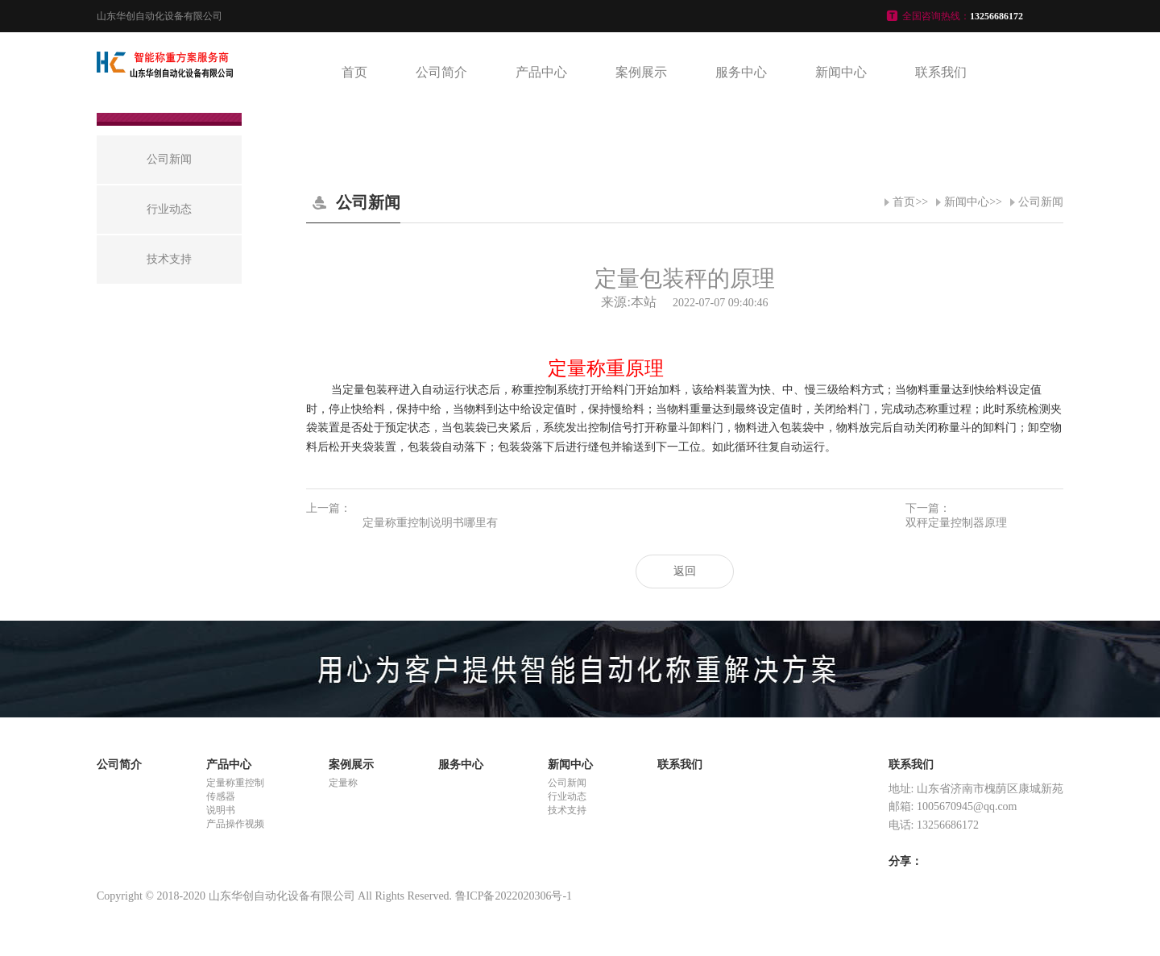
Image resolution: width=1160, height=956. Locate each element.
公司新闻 (1040, 202)
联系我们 (941, 72)
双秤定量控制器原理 (956, 523)
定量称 (343, 782)
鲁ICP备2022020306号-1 (513, 896)
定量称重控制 (235, 782)
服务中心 (741, 72)
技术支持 (567, 810)
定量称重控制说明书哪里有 (430, 523)
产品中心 (541, 72)
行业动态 (567, 796)
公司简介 (441, 72)
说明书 (220, 810)
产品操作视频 (235, 823)
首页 (354, 72)
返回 (684, 571)
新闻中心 (841, 72)
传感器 (220, 796)
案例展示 (641, 72)
